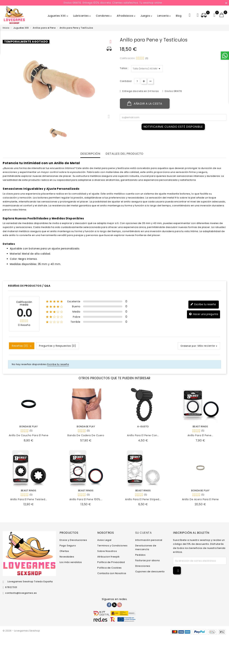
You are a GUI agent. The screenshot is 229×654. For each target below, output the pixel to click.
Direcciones (142, 566)
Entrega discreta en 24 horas (140, 91)
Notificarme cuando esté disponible (173, 127)
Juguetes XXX (58, 16)
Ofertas (64, 551)
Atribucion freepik (108, 556)
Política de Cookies (109, 567)
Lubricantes (82, 16)
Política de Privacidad (111, 562)
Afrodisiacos (126, 16)
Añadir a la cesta (144, 103)
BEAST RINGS (200, 426)
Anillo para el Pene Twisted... (28, 499)
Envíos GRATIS (173, 91)
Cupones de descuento (150, 571)
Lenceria (164, 16)
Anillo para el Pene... (200, 435)
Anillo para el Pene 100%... (85, 499)
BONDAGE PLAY (29, 426)
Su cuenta (143, 533)
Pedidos (140, 555)
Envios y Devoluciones (73, 540)
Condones (104, 16)
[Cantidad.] (137, 81)
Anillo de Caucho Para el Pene (28, 435)
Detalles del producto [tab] (124, 154)
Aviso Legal (104, 540)
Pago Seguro (68, 545)
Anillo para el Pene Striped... (143, 499)
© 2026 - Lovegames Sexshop (21, 630)
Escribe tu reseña (203, 304)
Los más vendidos (71, 562)
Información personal (148, 540)
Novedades (67, 556)
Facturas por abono (147, 560)
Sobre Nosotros (107, 551)
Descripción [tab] (90, 154)
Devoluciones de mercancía (145, 547)
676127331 (11, 587)
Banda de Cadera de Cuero (85, 435)
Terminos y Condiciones (112, 545)
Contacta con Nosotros (111, 573)
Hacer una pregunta (203, 314)
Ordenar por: (189, 346)
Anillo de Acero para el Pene (200, 499)
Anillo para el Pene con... (143, 435)
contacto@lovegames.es (21, 593)
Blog (178, 16)
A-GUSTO (143, 426)
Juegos (146, 16)
